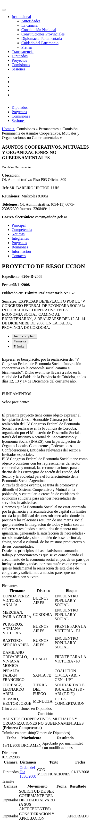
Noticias (18, 234)
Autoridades (30, 21)
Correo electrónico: (18, 217)
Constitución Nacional (38, 30)
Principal (19, 225)
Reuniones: (11, 196)
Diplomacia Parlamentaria (41, 38)
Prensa (26, 47)
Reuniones (20, 247)
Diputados (20, 56)
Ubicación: (11, 175)
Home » (8, 129)
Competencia (22, 230)
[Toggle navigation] (4, 9)
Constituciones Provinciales (43, 34)
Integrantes (20, 238)
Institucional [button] (21, 17)
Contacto (19, 256)
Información (21, 251)
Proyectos (19, 60)
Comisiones (21, 65)
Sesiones (18, 69)
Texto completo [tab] (24, 336)
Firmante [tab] (20, 341)
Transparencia (22, 52)
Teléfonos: (10, 204)
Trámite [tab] (19, 346)
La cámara (29, 25)
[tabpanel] (45, 468)
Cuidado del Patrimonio (39, 43)
